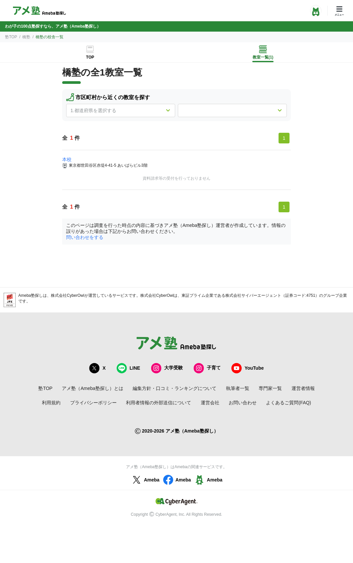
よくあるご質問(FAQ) (288, 402)
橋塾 (26, 37)
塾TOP (11, 37)
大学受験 (167, 368)
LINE (128, 368)
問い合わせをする (84, 237)
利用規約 (51, 402)
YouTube (247, 368)
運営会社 (210, 402)
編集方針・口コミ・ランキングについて (174, 388)
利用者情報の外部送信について (158, 402)
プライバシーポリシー (93, 402)
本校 (66, 159)
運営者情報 (303, 388)
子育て (207, 368)
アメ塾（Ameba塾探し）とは (92, 388)
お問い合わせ (243, 402)
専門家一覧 (270, 388)
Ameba (145, 480)
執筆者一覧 (237, 388)
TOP (90, 57)
